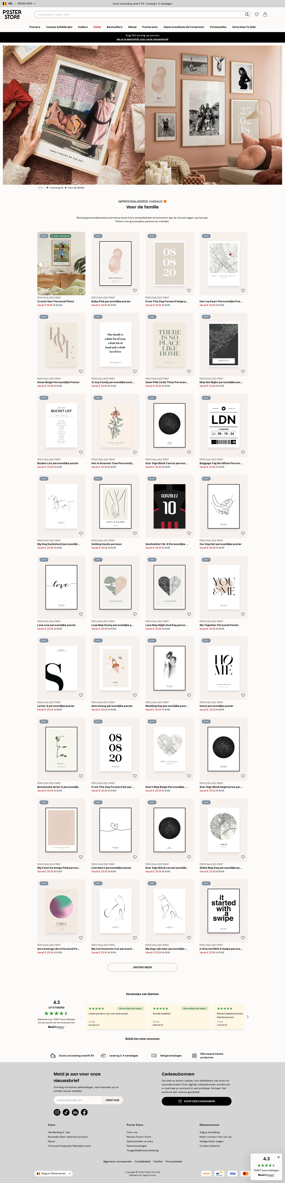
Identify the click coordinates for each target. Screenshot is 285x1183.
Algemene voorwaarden (117, 1161)
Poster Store (151, 1172)
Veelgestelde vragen (212, 1141)
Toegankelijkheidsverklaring (142, 1150)
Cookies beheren (210, 1145)
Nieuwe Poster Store (139, 1136)
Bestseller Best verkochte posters (68, 1136)
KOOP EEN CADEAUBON (196, 1101)
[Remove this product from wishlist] (81, 290)
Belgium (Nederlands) (54, 1173)
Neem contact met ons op (216, 1136)
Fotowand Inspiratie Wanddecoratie (69, 1145)
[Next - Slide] (248, 1017)
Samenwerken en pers (140, 1141)
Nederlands (26, 3)
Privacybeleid (174, 1161)
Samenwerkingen (137, 1145)
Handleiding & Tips (59, 1132)
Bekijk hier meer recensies (142, 1038)
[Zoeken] (247, 14)
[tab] (256, 14)
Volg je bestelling (210, 1132)
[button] (266, 1166)
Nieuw (51, 1141)
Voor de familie (76, 187)
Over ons (132, 1132)
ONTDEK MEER (142, 967)
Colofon (158, 1161)
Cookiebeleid (142, 1161)
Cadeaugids (56, 187)
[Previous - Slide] (81, 1017)
